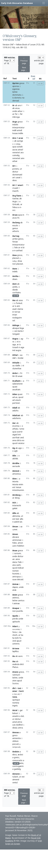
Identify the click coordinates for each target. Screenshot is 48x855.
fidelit (20, 545)
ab (16, 105)
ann (18, 306)
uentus (21, 600)
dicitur (15, 171)
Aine (14, 478)
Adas (14, 394)
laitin (17, 763)
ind (13, 350)
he (13, 638)
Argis (14, 201)
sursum (17, 553)
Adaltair (16, 415)
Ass (13, 300)
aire (22, 158)
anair (20, 376)
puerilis (19, 611)
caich (18, 565)
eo (23, 440)
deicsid (20, 579)
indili (14, 130)
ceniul (15, 782)
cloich (14, 635)
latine (14, 92)
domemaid (17, 174)
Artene (15, 648)
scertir (20, 431)
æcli (20, 754)
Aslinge (15, 325)
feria (14, 632)
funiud (19, 303)
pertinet (16, 403)
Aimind (15, 471)
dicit (22, 664)
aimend (15, 779)
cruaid (15, 188)
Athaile (15, 362)
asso (21, 300)
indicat (21, 567)
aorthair (16, 437)
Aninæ (15, 584)
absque (15, 328)
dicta (19, 440)
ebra (14, 754)
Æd (13, 688)
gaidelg (17, 769)
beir (17, 519)
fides (14, 542)
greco (20, 238)
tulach (15, 776)
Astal (14, 710)
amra (19, 722)
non (14, 263)
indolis (15, 124)
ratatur (21, 443)
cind (14, 640)
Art (14, 165)
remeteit (16, 158)
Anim (14, 594)
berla (20, 331)
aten (14, 680)
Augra (15, 338)
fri (21, 373)
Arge (14, 121)
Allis (14, 513)
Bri (13, 376)
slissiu (15, 727)
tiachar (15, 198)
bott (21, 691)
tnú (19, 688)
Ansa (20, 261)
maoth (15, 191)
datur (15, 562)
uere (14, 545)
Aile (14, 455)
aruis (14, 217)
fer (16, 114)
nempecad (16, 747)
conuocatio (17, 760)
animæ (16, 603)
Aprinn (15, 83)
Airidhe (15, 463)
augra (18, 350)
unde (14, 111)
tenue (18, 487)
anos (18, 559)
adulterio (16, 418)
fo (20, 638)
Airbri (15, 373)
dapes (15, 587)
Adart (15, 626)
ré (18, 341)
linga (22, 328)
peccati (15, 744)
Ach (14, 502)
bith (17, 638)
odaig (18, 144)
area (22, 428)
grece (21, 83)
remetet (16, 152)
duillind (19, 724)
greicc (16, 757)
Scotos (15, 683)
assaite (15, 716)
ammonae (16, 540)
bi (23, 247)
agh (16, 451)
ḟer (21, 114)
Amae (15, 526)
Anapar (15, 608)
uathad (19, 250)
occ (13, 210)
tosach (15, 347)
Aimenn (16, 773)
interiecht (16, 505)
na (23, 97)
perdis (15, 618)
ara (21, 152)
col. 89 (40, 83)
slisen (14, 279)
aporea (15, 86)
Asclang (16, 222)
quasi (14, 386)
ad (13, 397)
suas (14, 579)
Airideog (16, 495)
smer (14, 691)
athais (15, 428)
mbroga (16, 117)
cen (15, 331)
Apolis (15, 615)
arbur (20, 111)
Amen (15, 534)
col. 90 (40, 301)
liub (15, 713)
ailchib (15, 458)
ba (22, 635)
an (13, 559)
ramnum (16, 674)
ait (18, 694)
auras (14, 149)
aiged (14, 434)
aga (14, 344)
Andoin (15, 751)
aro (19, 105)
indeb (14, 271)
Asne (14, 268)
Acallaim (16, 381)
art (13, 177)
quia (14, 146)
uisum (18, 400)
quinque (16, 699)
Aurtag (15, 236)
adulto (15, 410)
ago (20, 448)
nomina (15, 702)
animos (15, 597)
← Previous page (24, 61)
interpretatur (18, 127)
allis (21, 519)
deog (17, 497)
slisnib (15, 289)
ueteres (15, 643)
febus (15, 207)
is (13, 97)
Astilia (15, 276)
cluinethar (16, 368)
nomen (15, 570)
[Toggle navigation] (44, 3)
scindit (20, 146)
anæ (14, 590)
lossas (15, 133)
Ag (13, 448)
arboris (15, 231)
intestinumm (18, 490)
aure (20, 656)
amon (20, 542)
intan (14, 314)
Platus (15, 667)
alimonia (16, 516)
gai (21, 710)
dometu (18, 97)
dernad (15, 100)
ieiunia (15, 481)
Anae (14, 550)
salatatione (17, 383)
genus (15, 228)
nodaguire (17, 317)
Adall (14, 407)
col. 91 (40, 774)
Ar (13, 105)
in (23, 214)
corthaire (16, 292)
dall (14, 358)
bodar (20, 358)
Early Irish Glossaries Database (17, 3)
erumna (15, 426)
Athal (15, 355)
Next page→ (24, 68)
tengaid (15, 334)
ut (21, 168)
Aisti (14, 284)
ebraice (15, 537)
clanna (20, 309)
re (13, 341)
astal (14, 722)
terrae (17, 311)
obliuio (15, 741)
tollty (14, 261)
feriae (15, 241)
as (16, 397)
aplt (16, 621)
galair (14, 508)
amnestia (16, 738)
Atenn (15, 672)
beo (15, 694)
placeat (15, 258)
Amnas (15, 732)
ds (14, 180)
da (20, 632)
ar (13, 114)
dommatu (16, 94)
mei (15, 529)
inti (19, 434)
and (22, 437)
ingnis (15, 705)
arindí (19, 130)
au (21, 355)
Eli (16, 376)
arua (17, 108)
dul (22, 716)
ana (14, 565)
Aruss (15, 214)
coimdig (16, 155)
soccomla (15, 629)
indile (20, 133)
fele (16, 247)
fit (18, 217)
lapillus (15, 651)
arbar (14, 161)
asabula (15, 664)
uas (14, 724)
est (13, 487)
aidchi (16, 521)
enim (21, 484)
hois (15, 573)
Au (13, 656)
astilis (14, 286)
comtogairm (18, 766)
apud (19, 640)
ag (22, 338)
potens (15, 168)
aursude (16, 466)
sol (13, 320)
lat (21, 521)
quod (20, 397)
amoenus (16, 473)
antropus (16, 576)
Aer (14, 423)
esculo (15, 225)
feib (20, 562)
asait (14, 309)
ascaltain (16, 389)
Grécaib (15, 204)
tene (14, 697)
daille (17, 365)
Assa (14, 255)
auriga (20, 141)
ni (21, 247)
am (20, 149)
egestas (16, 89)
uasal (18, 177)
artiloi (15, 238)
